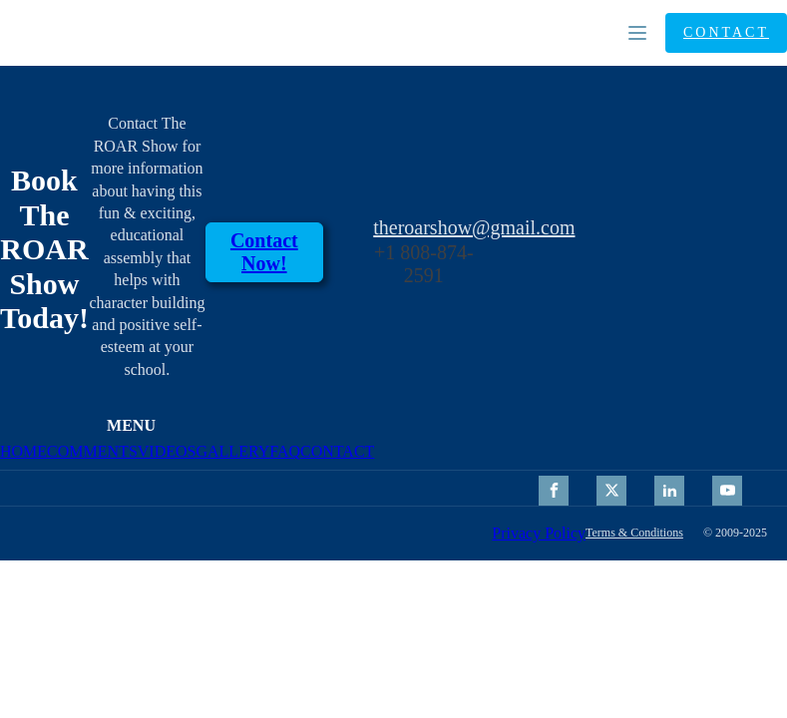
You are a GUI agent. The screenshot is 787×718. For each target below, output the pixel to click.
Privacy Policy (539, 533)
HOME (23, 451)
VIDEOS (167, 451)
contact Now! (264, 251)
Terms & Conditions (634, 533)
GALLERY (232, 451)
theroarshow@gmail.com (474, 227)
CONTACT (726, 32)
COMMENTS (92, 451)
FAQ (284, 451)
